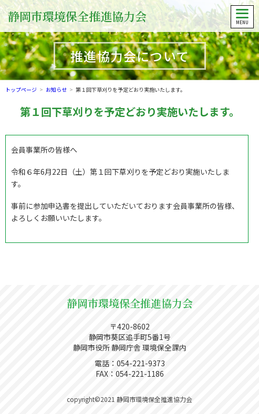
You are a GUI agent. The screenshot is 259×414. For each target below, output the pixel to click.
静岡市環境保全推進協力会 (77, 16)
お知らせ (56, 89)
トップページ (21, 89)
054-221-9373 (141, 363)
